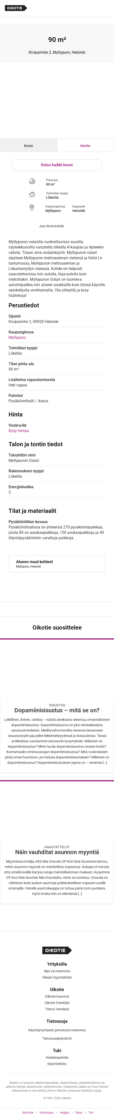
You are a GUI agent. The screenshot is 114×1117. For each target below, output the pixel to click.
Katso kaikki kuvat (57, 165)
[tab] (28, 145)
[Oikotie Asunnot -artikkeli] (57, 705)
